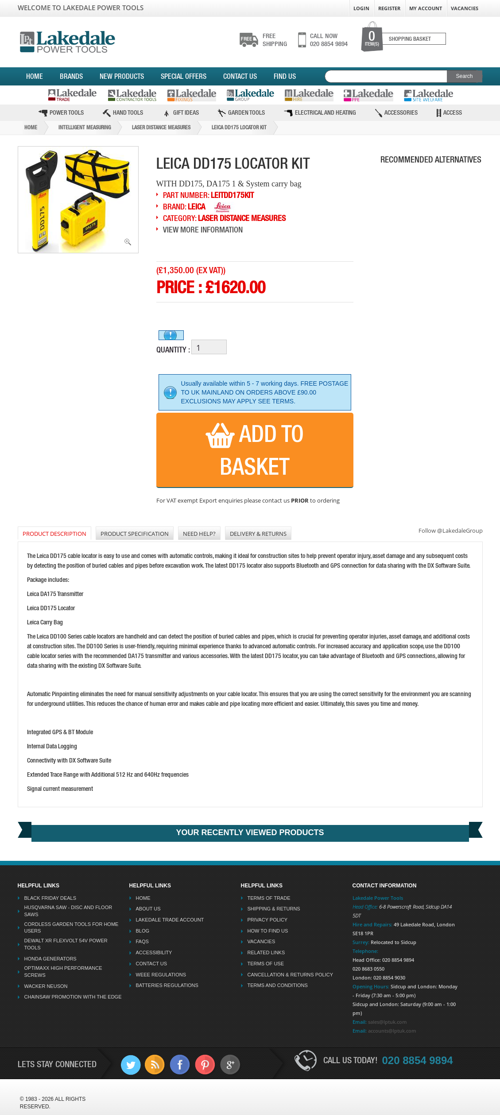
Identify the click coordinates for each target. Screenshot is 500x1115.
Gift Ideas (180, 112)
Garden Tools (241, 113)
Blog (143, 930)
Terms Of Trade (269, 898)
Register (389, 8)
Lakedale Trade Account (170, 919)
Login (361, 8)
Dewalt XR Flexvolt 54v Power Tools (66, 944)
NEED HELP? (199, 534)
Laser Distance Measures (161, 127)
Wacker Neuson (46, 986)
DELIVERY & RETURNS (258, 534)
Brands (71, 76)
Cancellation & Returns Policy (290, 974)
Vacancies (464, 8)
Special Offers (183, 76)
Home (34, 76)
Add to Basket (254, 450)
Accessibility (154, 952)
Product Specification (135, 534)
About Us (148, 908)
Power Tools (61, 112)
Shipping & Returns (274, 908)
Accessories (396, 113)
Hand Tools (123, 113)
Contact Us (240, 76)
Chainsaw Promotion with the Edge (73, 996)
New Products (122, 76)
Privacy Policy (268, 919)
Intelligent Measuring (84, 127)
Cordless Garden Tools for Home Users (71, 927)
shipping (275, 39)
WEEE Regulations (161, 974)
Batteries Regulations (167, 985)
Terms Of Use (266, 963)
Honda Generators (50, 958)
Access (449, 113)
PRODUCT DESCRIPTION (54, 534)
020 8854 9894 (329, 39)
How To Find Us (268, 930)
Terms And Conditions (278, 985)
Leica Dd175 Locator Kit (239, 127)
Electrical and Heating (320, 112)
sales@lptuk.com (387, 1021)
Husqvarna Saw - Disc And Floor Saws (68, 911)
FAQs (142, 941)
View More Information (203, 229)
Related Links (266, 952)
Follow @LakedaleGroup (451, 530)
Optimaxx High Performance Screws (63, 971)
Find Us (285, 76)
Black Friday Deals (50, 898)
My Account (425, 8)
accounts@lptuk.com (392, 1030)
